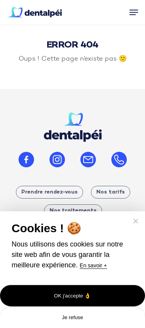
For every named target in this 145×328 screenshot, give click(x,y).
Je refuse (72, 317)
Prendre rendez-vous (49, 192)
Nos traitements (73, 211)
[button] (134, 12)
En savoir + (93, 265)
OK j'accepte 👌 (72, 296)
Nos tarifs (110, 192)
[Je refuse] (135, 221)
